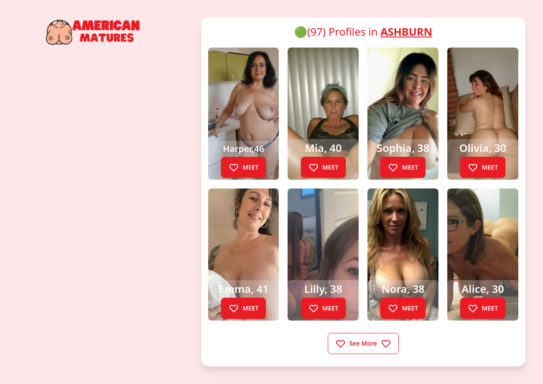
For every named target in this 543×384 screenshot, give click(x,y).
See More (363, 343)
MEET (243, 167)
